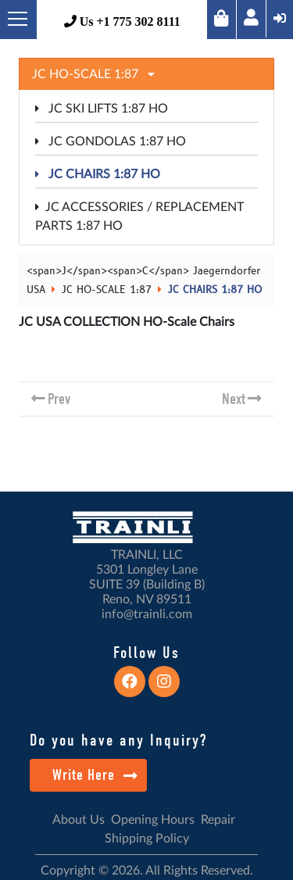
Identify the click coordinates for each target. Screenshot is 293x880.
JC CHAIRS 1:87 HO (97, 174)
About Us (78, 820)
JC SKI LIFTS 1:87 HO (101, 108)
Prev (59, 399)
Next (233, 399)
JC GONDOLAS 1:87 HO (110, 141)
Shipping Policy (147, 838)
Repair (218, 820)
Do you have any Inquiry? (118, 740)
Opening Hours (153, 820)
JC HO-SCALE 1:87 (107, 290)
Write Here (95, 775)
